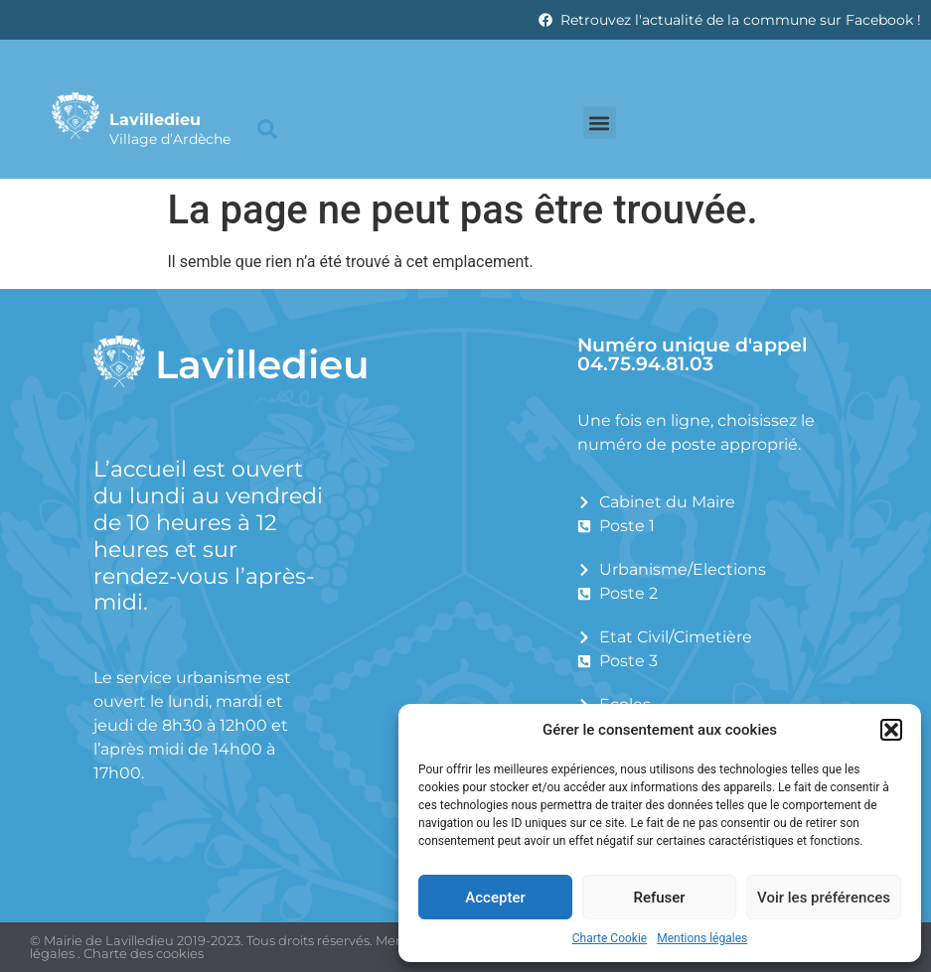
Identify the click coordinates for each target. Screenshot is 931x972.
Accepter (495, 897)
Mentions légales (702, 938)
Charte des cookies (143, 953)
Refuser (659, 897)
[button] (891, 730)
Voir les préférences (823, 897)
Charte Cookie (609, 938)
